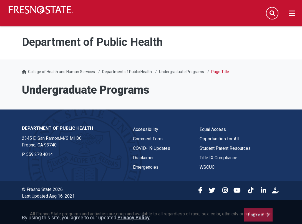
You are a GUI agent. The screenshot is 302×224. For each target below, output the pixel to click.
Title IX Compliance (218, 157)
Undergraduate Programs (181, 71)
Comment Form (148, 138)
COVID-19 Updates (151, 148)
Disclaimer (143, 157)
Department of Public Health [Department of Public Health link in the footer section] (57, 128)
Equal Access (213, 129)
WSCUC (207, 167)
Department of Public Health (127, 71)
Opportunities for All (219, 138)
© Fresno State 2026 (42, 189)
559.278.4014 (39, 154)
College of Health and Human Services (61, 71)
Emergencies (145, 167)
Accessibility (145, 129)
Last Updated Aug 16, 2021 (48, 196)
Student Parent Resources (225, 148)
